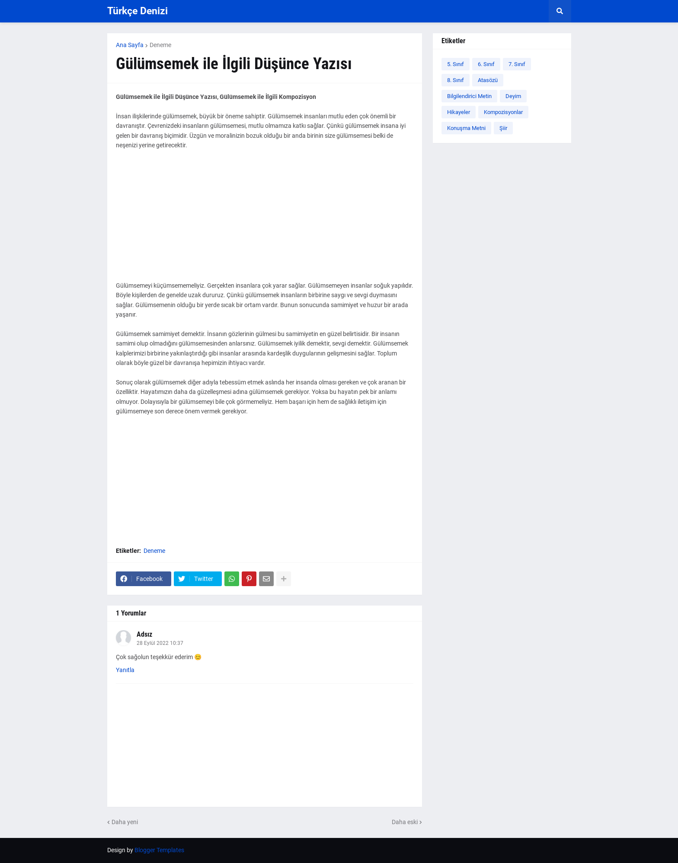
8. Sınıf (455, 80)
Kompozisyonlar (503, 112)
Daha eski (405, 822)
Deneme (160, 45)
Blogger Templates (159, 850)
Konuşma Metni (466, 128)
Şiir (503, 128)
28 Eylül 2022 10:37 (160, 643)
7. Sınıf (516, 64)
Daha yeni (125, 822)
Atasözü (488, 80)
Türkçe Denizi (137, 11)
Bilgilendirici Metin (469, 96)
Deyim (513, 96)
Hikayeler (458, 112)
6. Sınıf (486, 64)
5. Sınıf (455, 64)
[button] (560, 11)
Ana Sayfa (130, 45)
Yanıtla (125, 669)
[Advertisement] (264, 220)
